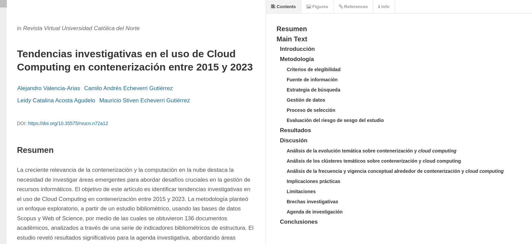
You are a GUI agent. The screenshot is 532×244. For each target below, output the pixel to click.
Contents (283, 6)
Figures (317, 6)
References (353, 6)
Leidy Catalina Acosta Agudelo (56, 100)
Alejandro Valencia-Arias (48, 88)
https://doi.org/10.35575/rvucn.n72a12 (68, 123)
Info (383, 6)
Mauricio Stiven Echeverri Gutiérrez (144, 100)
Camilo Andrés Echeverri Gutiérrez (128, 88)
